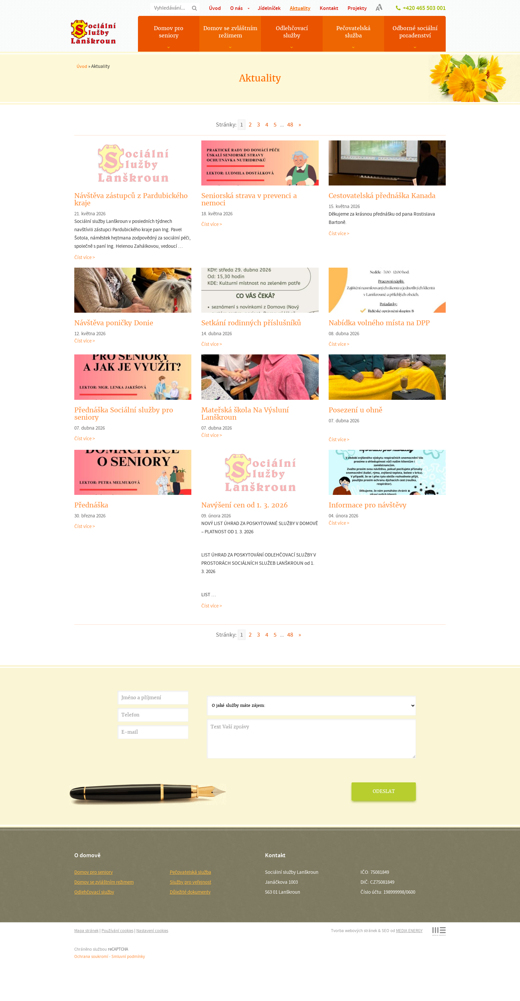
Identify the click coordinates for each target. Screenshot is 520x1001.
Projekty (357, 8)
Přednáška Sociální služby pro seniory (123, 414)
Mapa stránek (86, 930)
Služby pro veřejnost (190, 882)
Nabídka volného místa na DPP (379, 323)
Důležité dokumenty (190, 892)
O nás (236, 8)
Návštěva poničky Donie (113, 323)
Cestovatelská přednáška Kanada (382, 195)
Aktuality (300, 8)
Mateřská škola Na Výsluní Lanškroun (245, 414)
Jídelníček (269, 8)
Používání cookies (117, 930)
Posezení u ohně (355, 410)
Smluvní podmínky (128, 956)
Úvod (215, 8)
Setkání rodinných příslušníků (251, 323)
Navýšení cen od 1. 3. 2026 (244, 505)
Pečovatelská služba (353, 32)
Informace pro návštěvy (368, 505)
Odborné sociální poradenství (415, 32)
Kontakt (329, 8)
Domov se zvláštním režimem (230, 32)
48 (290, 125)
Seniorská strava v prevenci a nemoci (249, 199)
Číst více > (84, 257)
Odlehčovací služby (292, 32)
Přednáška (91, 505)
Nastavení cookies (152, 930)
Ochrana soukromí (91, 956)
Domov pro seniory (168, 32)
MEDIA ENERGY (409, 930)
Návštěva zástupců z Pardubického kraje (131, 199)
